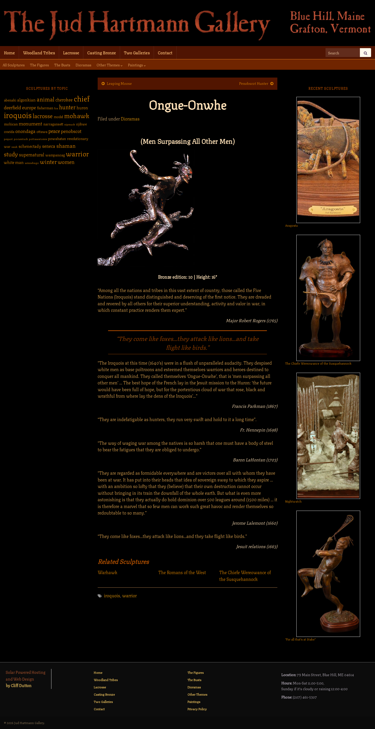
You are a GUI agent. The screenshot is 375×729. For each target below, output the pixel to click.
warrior (129, 595)
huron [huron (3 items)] (82, 107)
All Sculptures (14, 64)
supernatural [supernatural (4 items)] (31, 154)
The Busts (62, 64)
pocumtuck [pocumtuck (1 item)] (21, 139)
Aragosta (291, 225)
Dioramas (83, 64)
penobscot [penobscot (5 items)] (71, 130)
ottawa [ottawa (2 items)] (41, 131)
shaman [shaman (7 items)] (66, 145)
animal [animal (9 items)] (45, 98)
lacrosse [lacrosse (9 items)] (43, 115)
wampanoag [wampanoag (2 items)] (55, 154)
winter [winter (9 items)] (48, 161)
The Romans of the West (182, 572)
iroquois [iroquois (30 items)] (18, 115)
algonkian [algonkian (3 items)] (26, 100)
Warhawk (107, 572)
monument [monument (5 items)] (30, 123)
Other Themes (110, 64)
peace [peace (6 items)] (54, 131)
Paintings (137, 64)
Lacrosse (71, 52)
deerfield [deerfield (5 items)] (12, 107)
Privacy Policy (197, 708)
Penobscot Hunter (253, 83)
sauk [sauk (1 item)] (14, 146)
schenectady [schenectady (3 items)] (29, 146)
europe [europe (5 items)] (29, 107)
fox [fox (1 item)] (56, 108)
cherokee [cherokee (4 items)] (64, 99)
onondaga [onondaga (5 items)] (25, 130)
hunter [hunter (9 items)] (67, 106)
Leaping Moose (119, 83)
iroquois (112, 595)
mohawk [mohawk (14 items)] (76, 115)
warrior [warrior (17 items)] (77, 153)
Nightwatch (293, 501)
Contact (165, 52)
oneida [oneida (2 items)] (9, 131)
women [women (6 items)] (66, 162)
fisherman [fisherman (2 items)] (45, 107)
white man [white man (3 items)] (14, 162)
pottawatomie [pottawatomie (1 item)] (38, 139)
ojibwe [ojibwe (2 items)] (81, 123)
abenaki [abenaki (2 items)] (10, 100)
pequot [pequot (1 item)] (8, 139)
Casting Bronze (101, 52)
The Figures (39, 64)
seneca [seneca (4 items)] (48, 145)
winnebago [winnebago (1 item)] (32, 163)
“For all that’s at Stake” (300, 639)
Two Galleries (137, 52)
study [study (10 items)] (11, 153)
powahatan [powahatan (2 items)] (57, 138)
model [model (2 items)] (58, 116)
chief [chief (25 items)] (82, 98)
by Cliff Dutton (19, 685)
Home (9, 52)
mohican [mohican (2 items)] (11, 123)
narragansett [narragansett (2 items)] (53, 123)
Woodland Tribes (39, 52)
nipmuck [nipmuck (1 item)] (69, 124)
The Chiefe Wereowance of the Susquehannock (245, 575)
